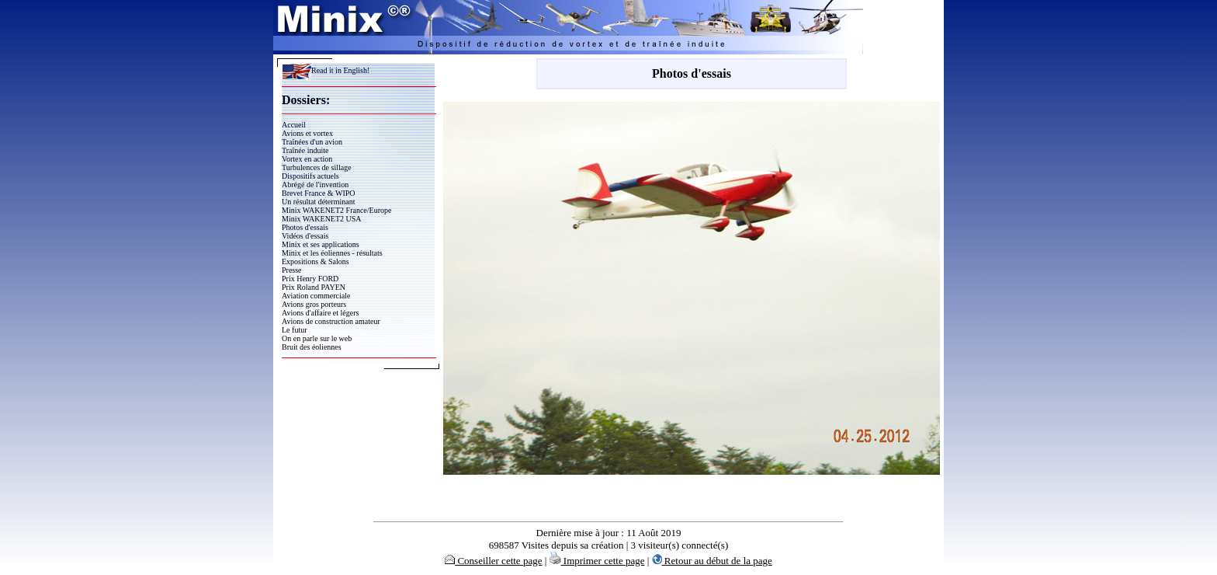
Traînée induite (305, 150)
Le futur (294, 330)
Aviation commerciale (316, 295)
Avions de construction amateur (331, 321)
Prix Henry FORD (310, 278)
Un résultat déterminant (318, 201)
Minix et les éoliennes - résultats (332, 253)
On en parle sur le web (317, 338)
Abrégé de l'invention (315, 184)
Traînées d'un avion (312, 142)
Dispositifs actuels (310, 176)
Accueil (294, 124)
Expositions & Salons (315, 261)
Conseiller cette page (493, 560)
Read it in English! (325, 70)
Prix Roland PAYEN (313, 287)
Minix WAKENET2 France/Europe (336, 210)
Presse (292, 270)
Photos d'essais (305, 227)
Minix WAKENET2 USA (322, 218)
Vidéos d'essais (305, 236)
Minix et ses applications (320, 244)
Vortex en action (307, 159)
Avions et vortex (307, 133)
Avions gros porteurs (314, 304)
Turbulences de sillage (317, 167)
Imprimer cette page (597, 560)
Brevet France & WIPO (318, 193)
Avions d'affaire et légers (320, 312)
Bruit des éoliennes (312, 347)
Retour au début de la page (712, 560)
